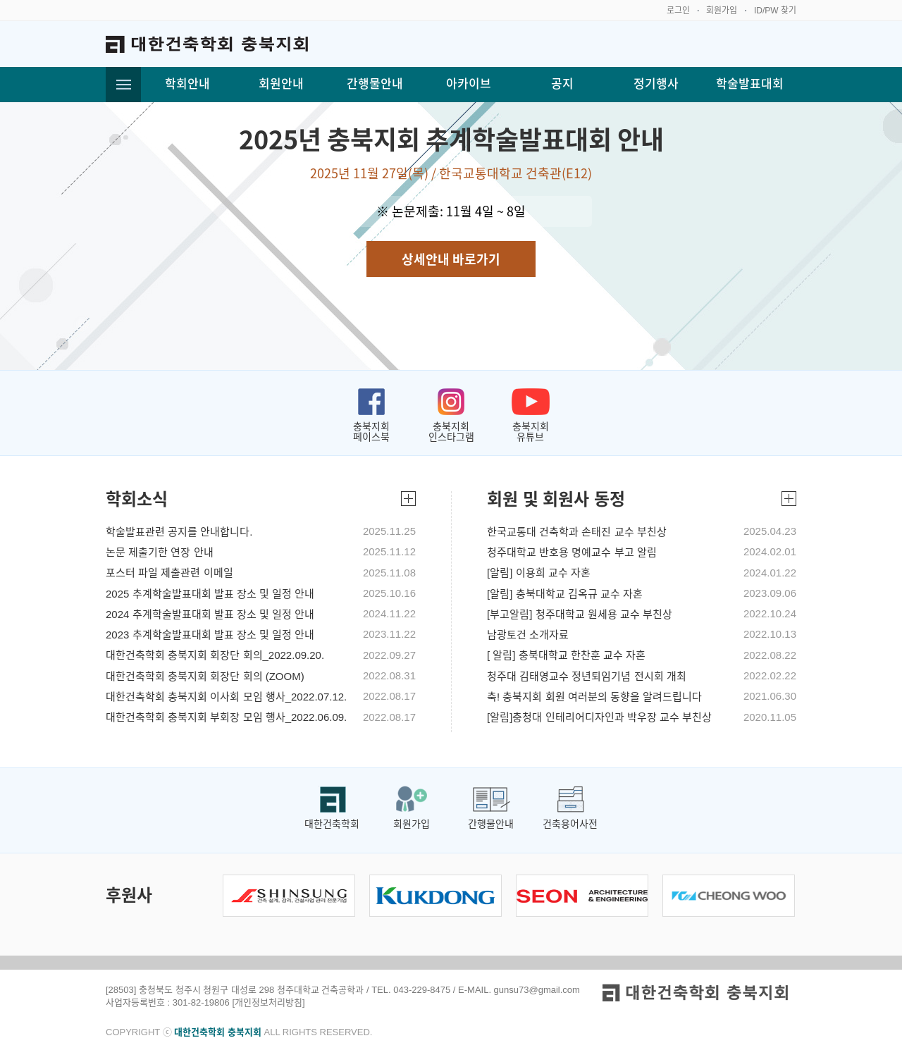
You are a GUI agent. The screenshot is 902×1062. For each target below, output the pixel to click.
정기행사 (656, 84)
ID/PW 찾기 (775, 11)
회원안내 (281, 84)
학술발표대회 (750, 84)
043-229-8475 (421, 989)
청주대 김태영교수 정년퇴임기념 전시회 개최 (586, 676)
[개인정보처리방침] (268, 1002)
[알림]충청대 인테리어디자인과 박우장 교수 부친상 (599, 717)
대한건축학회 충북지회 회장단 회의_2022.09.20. (215, 655)
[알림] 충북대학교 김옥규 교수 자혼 (565, 594)
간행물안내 (375, 84)
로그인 (678, 11)
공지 (562, 84)
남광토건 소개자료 (528, 635)
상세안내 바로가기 (451, 258)
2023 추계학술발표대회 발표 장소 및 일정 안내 (210, 635)
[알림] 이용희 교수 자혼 (539, 573)
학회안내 (187, 84)
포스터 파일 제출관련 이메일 (169, 573)
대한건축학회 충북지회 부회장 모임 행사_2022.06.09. (226, 717)
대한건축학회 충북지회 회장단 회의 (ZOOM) (205, 676)
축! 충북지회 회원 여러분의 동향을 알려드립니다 (594, 697)
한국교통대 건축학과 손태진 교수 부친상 (577, 532)
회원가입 (721, 11)
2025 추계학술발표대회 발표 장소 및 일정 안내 (210, 594)
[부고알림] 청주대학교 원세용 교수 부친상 (579, 614)
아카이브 (468, 84)
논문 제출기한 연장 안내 (160, 552)
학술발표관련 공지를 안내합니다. (179, 532)
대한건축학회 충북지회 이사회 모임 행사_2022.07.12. (226, 697)
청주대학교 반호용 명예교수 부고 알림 (572, 552)
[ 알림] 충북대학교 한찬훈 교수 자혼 (566, 655)
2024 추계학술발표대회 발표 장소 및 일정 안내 (210, 614)
